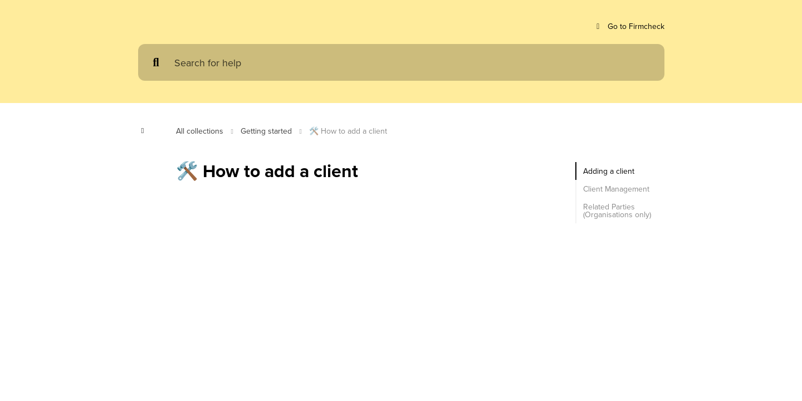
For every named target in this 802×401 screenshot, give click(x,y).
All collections (201, 130)
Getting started (271, 130)
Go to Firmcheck (627, 26)
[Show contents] (146, 131)
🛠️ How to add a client (357, 130)
